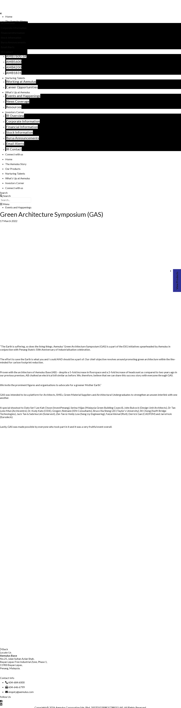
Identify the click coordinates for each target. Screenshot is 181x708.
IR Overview (15, 116)
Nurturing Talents (15, 77)
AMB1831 (13, 73)
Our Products (12, 168)
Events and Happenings (23, 96)
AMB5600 (13, 62)
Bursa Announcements (22, 138)
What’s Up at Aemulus (17, 92)
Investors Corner (14, 112)
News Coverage (17, 101)
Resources (13, 107)
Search (4, 192)
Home (8, 16)
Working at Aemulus (21, 81)
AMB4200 (13, 67)
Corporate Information (23, 121)
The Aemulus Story (15, 21)
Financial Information (22, 127)
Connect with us (14, 154)
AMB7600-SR (16, 56)
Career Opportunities (22, 87)
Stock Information (19, 132)
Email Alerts (15, 143)
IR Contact (14, 149)
